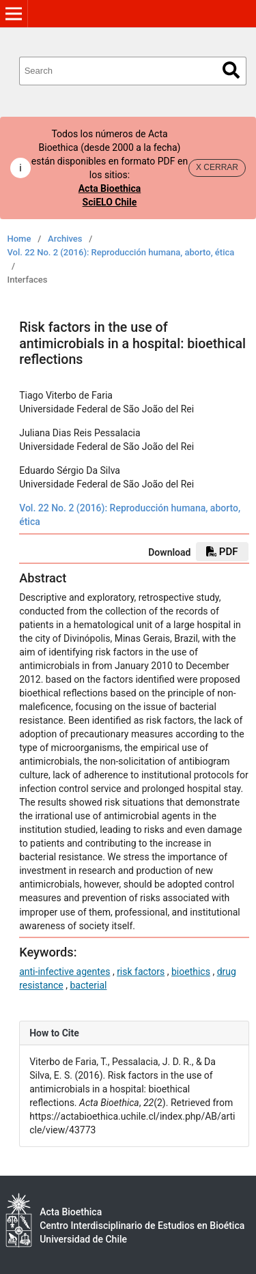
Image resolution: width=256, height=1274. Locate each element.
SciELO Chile (110, 202)
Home (19, 238)
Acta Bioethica (110, 188)
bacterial (88, 985)
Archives (65, 238)
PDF (222, 552)
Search (231, 70)
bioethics (190, 971)
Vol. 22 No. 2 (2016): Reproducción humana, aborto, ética (121, 252)
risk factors (141, 971)
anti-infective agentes (64, 971)
